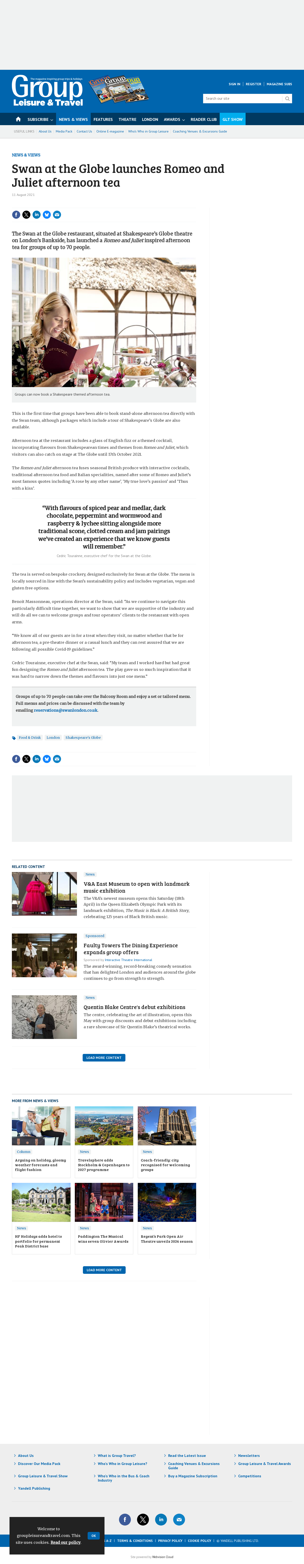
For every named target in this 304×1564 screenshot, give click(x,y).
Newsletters (249, 1455)
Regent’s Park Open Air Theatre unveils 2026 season (167, 1238)
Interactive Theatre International (128, 960)
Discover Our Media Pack (39, 1463)
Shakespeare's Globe (83, 737)
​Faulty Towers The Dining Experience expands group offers (131, 948)
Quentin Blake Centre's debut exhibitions (134, 1006)
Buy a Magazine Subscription (192, 1476)
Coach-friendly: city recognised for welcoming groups (165, 1164)
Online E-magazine (110, 131)
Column (23, 1152)
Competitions (249, 1476)
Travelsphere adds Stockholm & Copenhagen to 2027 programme (104, 1164)
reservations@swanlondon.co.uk (65, 710)
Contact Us (84, 131)
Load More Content (104, 1058)
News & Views (26, 155)
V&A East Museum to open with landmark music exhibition (137, 887)
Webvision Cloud (162, 1557)
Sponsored (95, 936)
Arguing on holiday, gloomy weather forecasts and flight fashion (40, 1164)
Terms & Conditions (135, 1541)
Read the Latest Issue (187, 1455)
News (90, 874)
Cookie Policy (199, 1541)
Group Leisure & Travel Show (43, 1476)
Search (287, 98)
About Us (45, 131)
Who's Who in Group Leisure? (122, 1463)
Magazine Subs (279, 84)
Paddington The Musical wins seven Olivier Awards (103, 1238)
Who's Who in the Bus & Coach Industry (123, 1478)
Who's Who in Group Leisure (148, 131)
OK (93, 1536)
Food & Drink (30, 737)
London (53, 737)
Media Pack (64, 131)
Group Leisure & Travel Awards (264, 1463)
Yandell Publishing (34, 1488)
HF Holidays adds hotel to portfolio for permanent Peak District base (38, 1241)
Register (253, 84)
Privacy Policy (170, 1541)
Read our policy (66, 1542)
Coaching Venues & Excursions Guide (200, 131)
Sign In (234, 84)
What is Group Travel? (117, 1455)
